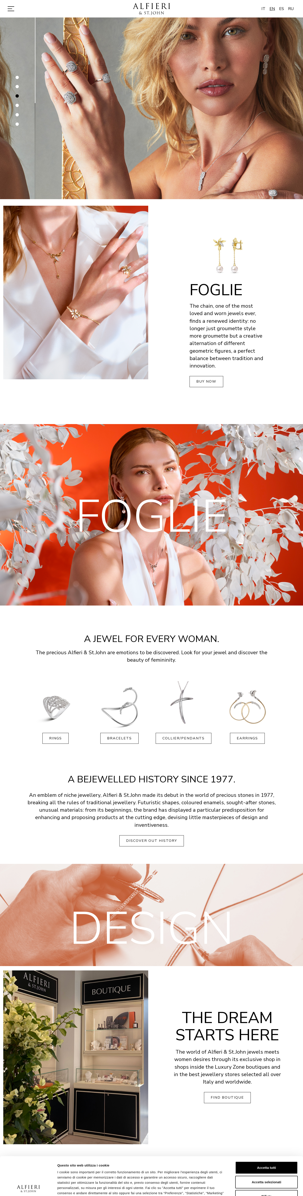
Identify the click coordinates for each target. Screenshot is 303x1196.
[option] (151, 108)
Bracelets (119, 738)
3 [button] (17, 98)
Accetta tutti (266, 1129)
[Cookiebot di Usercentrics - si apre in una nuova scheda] (28, 1187)
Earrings (247, 738)
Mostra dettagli (230, 1187)
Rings (55, 738)
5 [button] (17, 116)
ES (281, 8)
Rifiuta (266, 1158)
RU (291, 8)
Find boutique (227, 1097)
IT (263, 8)
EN (272, 8)
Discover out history (151, 840)
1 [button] (17, 79)
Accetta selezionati (266, 1143)
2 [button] (17, 88)
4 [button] (17, 107)
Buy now (206, 381)
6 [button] (17, 126)
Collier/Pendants (183, 738)
